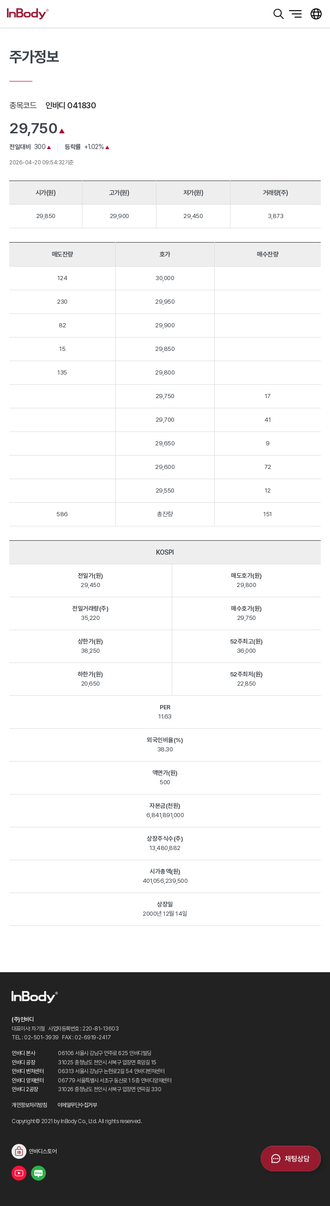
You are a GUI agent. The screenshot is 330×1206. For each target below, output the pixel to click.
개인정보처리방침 (29, 1104)
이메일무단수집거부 (77, 1104)
